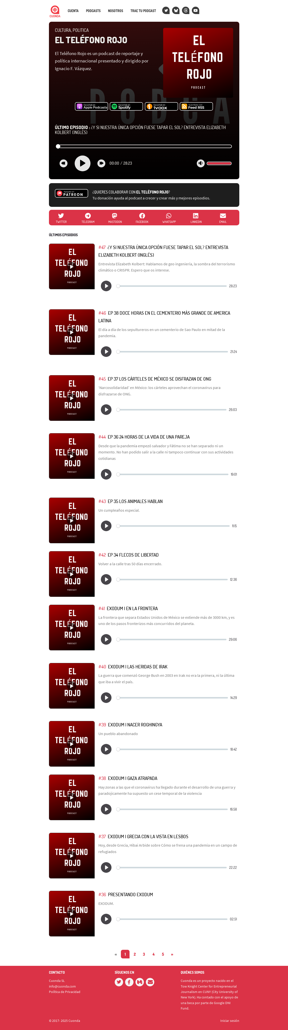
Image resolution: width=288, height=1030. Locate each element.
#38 (102, 778)
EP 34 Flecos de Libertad (133, 555)
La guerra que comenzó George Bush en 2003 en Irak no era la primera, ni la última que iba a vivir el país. (166, 678)
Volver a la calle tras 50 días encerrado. (130, 563)
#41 (101, 608)
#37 (102, 836)
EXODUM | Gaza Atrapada (132, 778)
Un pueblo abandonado (118, 733)
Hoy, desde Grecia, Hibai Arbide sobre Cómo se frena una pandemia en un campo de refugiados (167, 848)
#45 (102, 379)
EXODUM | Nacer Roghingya (135, 724)
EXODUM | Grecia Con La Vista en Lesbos (148, 836)
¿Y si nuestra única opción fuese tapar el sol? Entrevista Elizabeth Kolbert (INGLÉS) (140, 130)
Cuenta (73, 11)
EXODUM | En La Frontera (132, 608)
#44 (102, 437)
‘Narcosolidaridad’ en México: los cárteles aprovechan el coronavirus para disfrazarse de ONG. (159, 390)
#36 (102, 894)
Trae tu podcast (143, 11)
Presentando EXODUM (130, 894)
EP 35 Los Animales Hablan (135, 501)
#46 (102, 313)
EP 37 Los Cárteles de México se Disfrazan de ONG (159, 379)
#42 (102, 555)
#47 (102, 247)
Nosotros (115, 11)
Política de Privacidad (64, 992)
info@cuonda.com (62, 986)
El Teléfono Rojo (91, 39)
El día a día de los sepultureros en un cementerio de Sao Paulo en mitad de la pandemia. (161, 332)
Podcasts (93, 11)
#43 (102, 501)
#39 (102, 724)
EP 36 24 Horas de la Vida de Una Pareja (149, 437)
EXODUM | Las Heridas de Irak (137, 666)
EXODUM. (106, 903)
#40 (102, 666)
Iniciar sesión (229, 1020)
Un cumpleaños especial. (119, 510)
